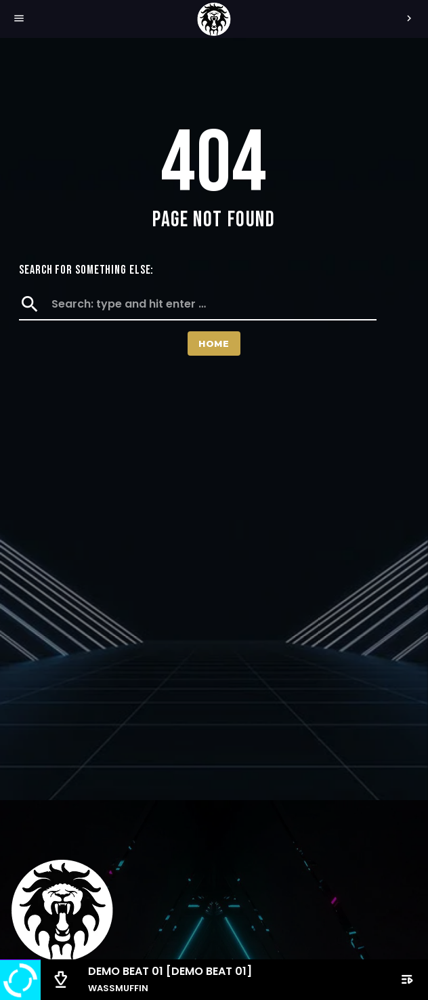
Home (214, 343)
